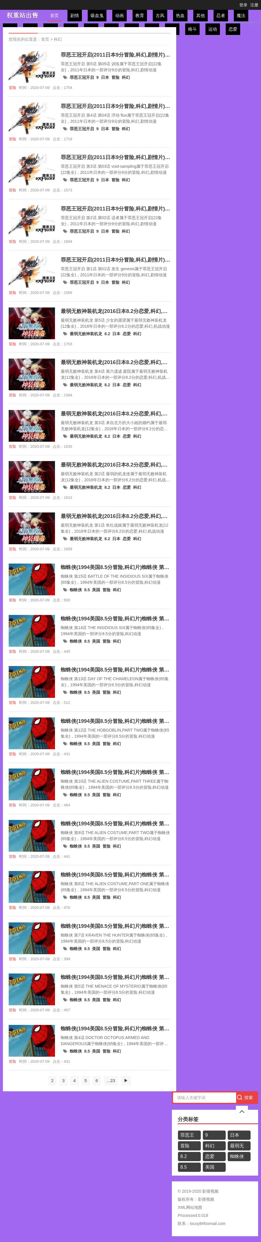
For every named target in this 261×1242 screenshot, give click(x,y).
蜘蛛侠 (76, 590)
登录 (243, 5)
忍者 (220, 15)
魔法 (241, 15)
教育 (139, 15)
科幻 (58, 39)
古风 (160, 15)
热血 (180, 15)
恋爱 (233, 29)
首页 (54, 15)
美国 (96, 590)
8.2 (107, 333)
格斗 (192, 29)
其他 (200, 15)
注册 (254, 5)
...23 (110, 1080)
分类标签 (188, 1119)
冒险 (115, 77)
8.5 (87, 590)
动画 (119, 15)
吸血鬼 (97, 15)
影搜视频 (206, 1199)
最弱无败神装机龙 (86, 333)
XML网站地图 (190, 1207)
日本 (105, 77)
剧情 (74, 15)
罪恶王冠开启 (82, 77)
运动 (212, 29)
